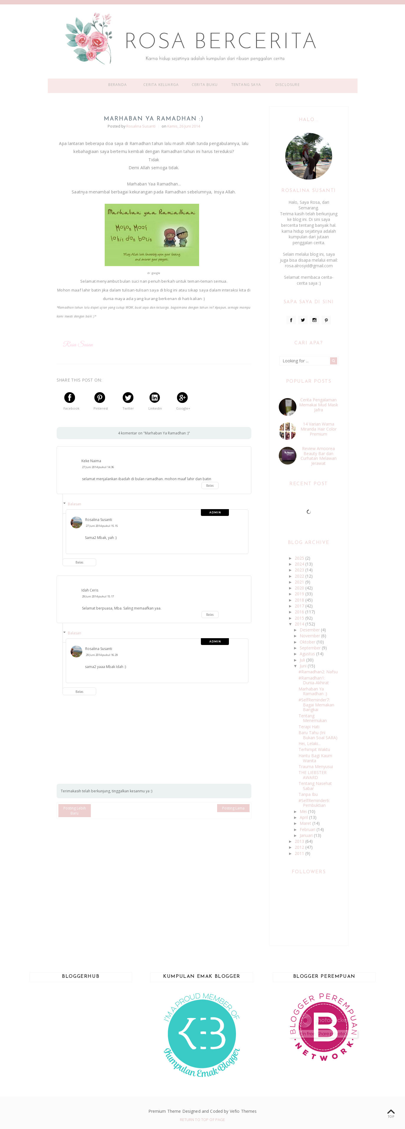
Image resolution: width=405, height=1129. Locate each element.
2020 (300, 588)
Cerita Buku (205, 84)
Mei (304, 811)
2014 (300, 624)
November (310, 635)
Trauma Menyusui (316, 766)
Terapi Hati (309, 726)
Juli (303, 660)
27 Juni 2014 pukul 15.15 (102, 526)
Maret (306, 823)
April (304, 817)
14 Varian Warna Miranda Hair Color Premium (319, 429)
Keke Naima (91, 460)
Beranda (117, 84)
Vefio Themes (243, 1111)
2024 (300, 564)
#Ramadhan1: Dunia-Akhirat (314, 680)
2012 (300, 847)
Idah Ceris (89, 590)
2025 (300, 558)
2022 (300, 576)
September (311, 648)
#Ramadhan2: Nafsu (318, 672)
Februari (308, 829)
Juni (304, 666)
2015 (300, 618)
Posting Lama (233, 808)
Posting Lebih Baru (74, 811)
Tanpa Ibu (308, 794)
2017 (300, 606)
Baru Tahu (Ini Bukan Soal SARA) (318, 735)
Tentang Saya (246, 84)
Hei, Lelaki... (310, 743)
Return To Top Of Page (202, 1119)
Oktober (308, 642)
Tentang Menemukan (313, 718)
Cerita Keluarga (161, 84)
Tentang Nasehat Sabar (315, 786)
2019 (300, 594)
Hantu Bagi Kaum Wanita (315, 758)
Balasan (74, 503)
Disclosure (288, 84)
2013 (300, 841)
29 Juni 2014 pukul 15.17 (98, 596)
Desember (310, 630)
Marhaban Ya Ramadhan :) (313, 691)
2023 (300, 570)
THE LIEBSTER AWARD (313, 775)
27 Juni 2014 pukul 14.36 (98, 467)
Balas (210, 485)
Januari (307, 835)
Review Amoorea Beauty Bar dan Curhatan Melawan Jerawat (319, 456)
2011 (300, 853)
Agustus (308, 653)
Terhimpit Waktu (314, 749)
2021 (300, 582)
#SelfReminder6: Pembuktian (314, 803)
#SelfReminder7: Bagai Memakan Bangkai (316, 705)
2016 (300, 612)
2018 (300, 600)
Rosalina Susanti (98, 519)
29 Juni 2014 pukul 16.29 (102, 655)
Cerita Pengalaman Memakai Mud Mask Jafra (318, 405)
